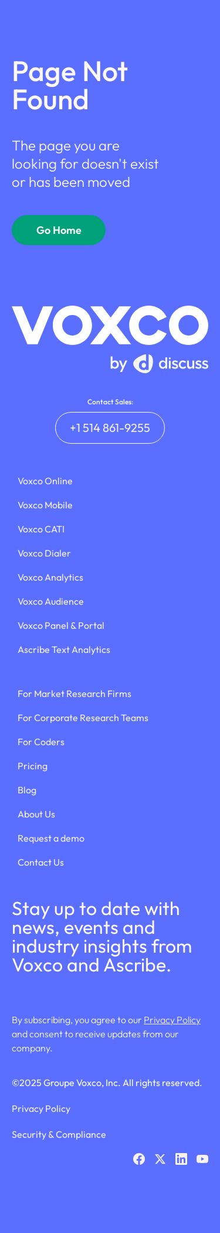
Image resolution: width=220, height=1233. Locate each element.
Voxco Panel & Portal (61, 625)
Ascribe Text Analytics (64, 649)
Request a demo (51, 838)
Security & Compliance (59, 1134)
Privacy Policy (172, 1020)
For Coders (41, 742)
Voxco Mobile (45, 505)
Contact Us (41, 862)
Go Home (59, 230)
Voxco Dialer (44, 553)
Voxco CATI (41, 529)
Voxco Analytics (50, 577)
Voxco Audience (51, 601)
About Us (36, 814)
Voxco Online (45, 481)
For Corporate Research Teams (83, 717)
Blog (27, 790)
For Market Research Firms (74, 693)
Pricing (33, 766)
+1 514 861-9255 (110, 427)
